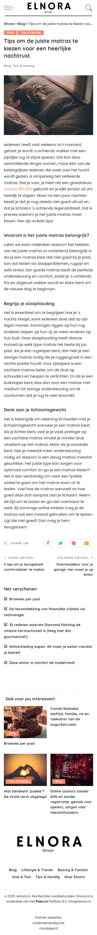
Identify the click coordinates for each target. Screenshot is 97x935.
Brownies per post (24, 599)
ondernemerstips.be (48, 923)
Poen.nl (42, 901)
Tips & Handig (30, 32)
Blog (10, 32)
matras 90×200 (18, 189)
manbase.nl (48, 928)
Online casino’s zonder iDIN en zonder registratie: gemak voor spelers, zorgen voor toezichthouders (71, 802)
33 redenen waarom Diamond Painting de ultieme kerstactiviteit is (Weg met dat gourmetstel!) (42, 630)
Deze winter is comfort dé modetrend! (42, 662)
